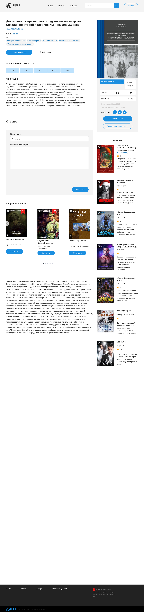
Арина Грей (121, 186)
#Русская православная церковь (20, 44)
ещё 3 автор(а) (123, 153)
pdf (69, 70)
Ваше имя (15, 134)
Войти (131, 6)
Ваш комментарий (19, 145)
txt (41, 70)
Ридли (16, 5)
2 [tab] (45, 263)
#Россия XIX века (50, 41)
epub (55, 70)
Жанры (73, 6)
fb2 (13, 70)
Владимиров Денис (125, 150)
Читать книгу (117, 119)
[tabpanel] (16, 231)
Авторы (61, 6)
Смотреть (14, 252)
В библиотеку (41, 52)
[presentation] (27, 176)
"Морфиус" (121, 217)
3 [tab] (47, 263)
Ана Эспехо (121, 250)
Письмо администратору (117, 126)
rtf (27, 70)
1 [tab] (43, 263)
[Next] (89, 223)
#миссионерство (34, 41)
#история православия (16, 41)
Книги (50, 6)
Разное (15, 34)
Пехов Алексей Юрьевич (79, 246)
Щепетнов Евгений (13, 245)
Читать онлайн (16, 52)
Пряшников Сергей (14, 28)
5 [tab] (50, 263)
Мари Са (120, 346)
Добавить (79, 189)
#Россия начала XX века (69, 41)
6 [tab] (52, 263)
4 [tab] (49, 263)
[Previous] (6, 223)
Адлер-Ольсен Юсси (125, 315)
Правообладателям (60, 589)
